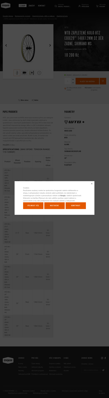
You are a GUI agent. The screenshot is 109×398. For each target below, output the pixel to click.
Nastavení (54, 206)
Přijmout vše (33, 206)
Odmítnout (75, 206)
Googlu (63, 195)
